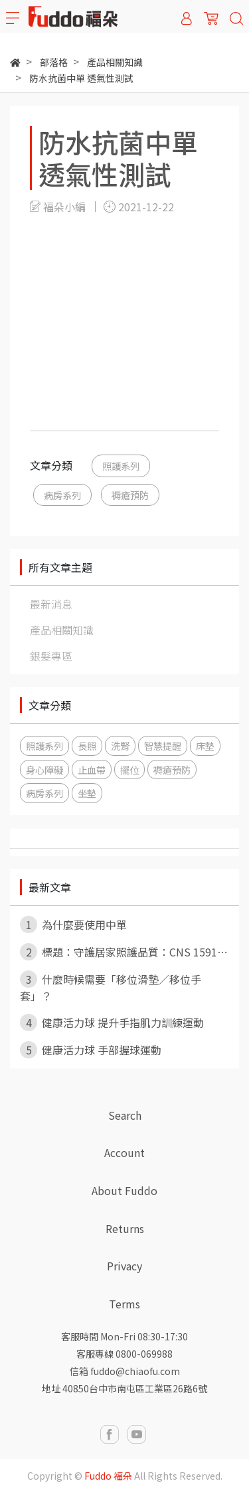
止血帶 (92, 769)
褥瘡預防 (130, 495)
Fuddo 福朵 (108, 1475)
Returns (125, 1228)
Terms (124, 1304)
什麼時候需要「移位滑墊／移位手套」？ (110, 987)
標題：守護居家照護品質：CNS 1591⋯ (124, 951)
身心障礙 (44, 769)
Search (124, 1115)
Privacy (124, 1266)
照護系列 (120, 466)
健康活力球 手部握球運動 (90, 1049)
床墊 (205, 745)
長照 (87, 745)
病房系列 (62, 495)
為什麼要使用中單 (73, 924)
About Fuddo (124, 1190)
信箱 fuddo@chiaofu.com (125, 1371)
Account (124, 1152)
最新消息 (51, 604)
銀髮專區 (51, 656)
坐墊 (87, 793)
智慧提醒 (162, 745)
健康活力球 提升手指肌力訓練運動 (112, 1022)
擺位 (129, 769)
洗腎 (120, 745)
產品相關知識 (62, 630)
